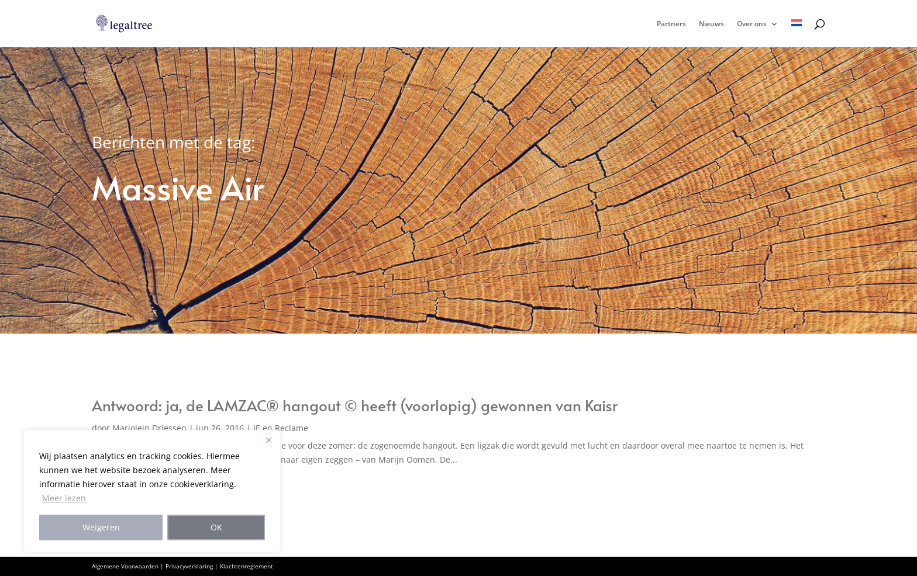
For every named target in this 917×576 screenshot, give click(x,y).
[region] (152, 491)
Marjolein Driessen (149, 427)
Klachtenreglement (246, 566)
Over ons (752, 24)
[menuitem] (796, 33)
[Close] (268, 440)
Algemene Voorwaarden (125, 566)
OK (216, 527)
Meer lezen (64, 498)
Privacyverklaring (189, 566)
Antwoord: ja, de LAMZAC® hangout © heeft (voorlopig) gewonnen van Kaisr (355, 404)
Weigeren (101, 527)
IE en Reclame (280, 427)
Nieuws (711, 24)
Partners (671, 24)
